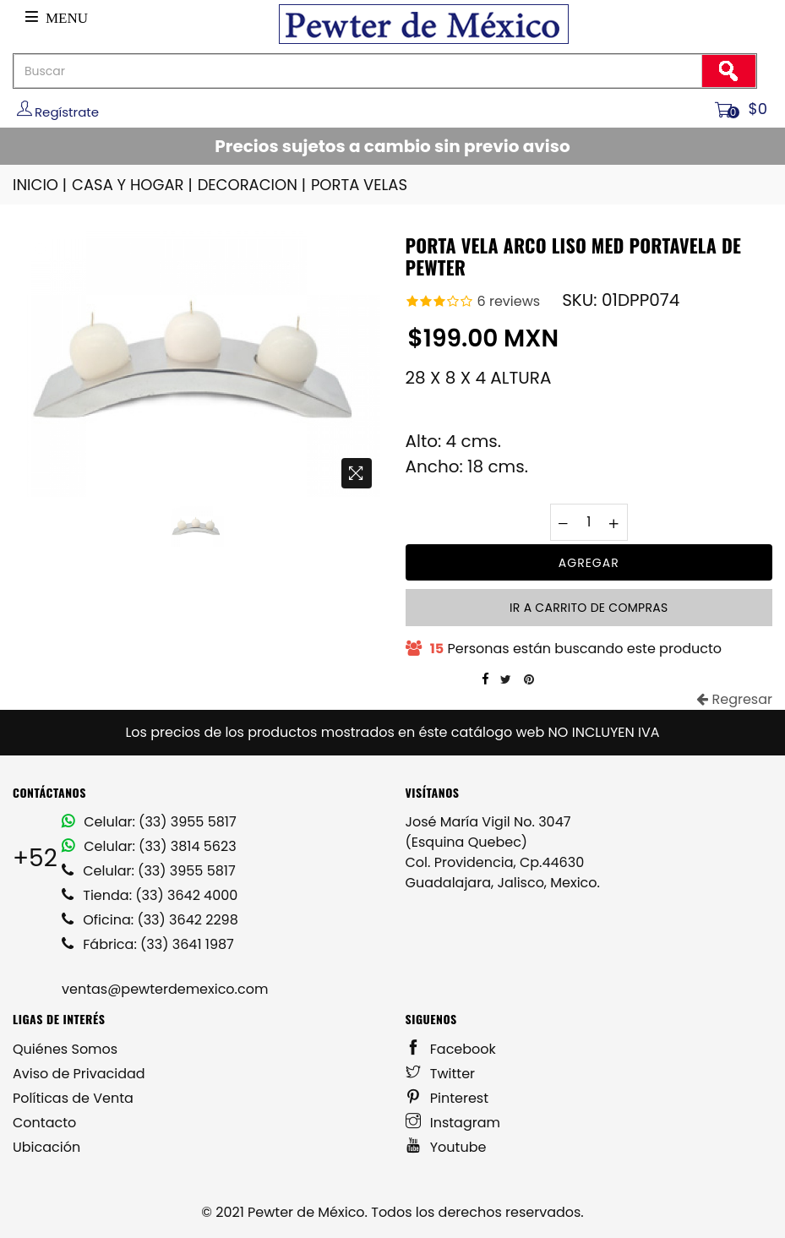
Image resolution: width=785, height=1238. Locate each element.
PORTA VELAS (359, 184)
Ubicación (46, 1147)
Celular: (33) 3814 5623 (149, 846)
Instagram (453, 1122)
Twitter (441, 1073)
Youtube (446, 1147)
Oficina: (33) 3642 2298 (150, 920)
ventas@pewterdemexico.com (165, 989)
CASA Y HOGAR (133, 184)
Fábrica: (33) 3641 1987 (148, 944)
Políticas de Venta (73, 1098)
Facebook (451, 1049)
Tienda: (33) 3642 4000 (149, 895)
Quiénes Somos (65, 1049)
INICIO (41, 184)
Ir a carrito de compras (589, 607)
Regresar (734, 699)
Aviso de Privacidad (79, 1073)
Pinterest (447, 1098)
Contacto (44, 1122)
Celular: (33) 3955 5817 (149, 822)
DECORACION (253, 184)
